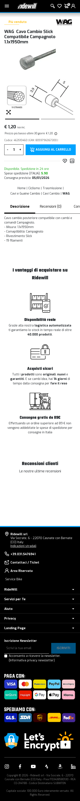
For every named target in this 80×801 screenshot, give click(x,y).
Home (21, 188)
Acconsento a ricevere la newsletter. (34, 658)
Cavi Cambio (51, 194)
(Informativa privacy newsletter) (32, 660)
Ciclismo (34, 188)
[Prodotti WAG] (64, 22)
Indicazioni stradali (23, 546)
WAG (66, 194)
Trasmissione (52, 188)
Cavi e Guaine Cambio (25, 194)
